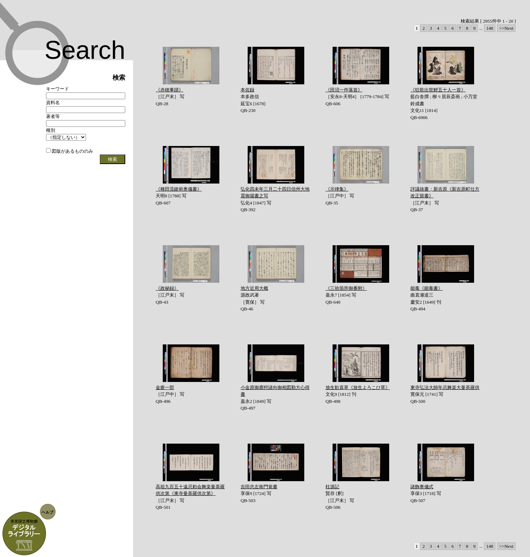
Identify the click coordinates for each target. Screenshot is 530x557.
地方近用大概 (254, 288)
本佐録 (247, 89)
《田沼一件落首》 (344, 89)
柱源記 (332, 486)
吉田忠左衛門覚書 (259, 486)
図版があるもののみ (69, 151)
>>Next (506, 28)
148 (489, 28)
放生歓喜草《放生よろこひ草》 (358, 387)
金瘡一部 (165, 387)
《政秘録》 (167, 288)
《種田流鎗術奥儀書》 (179, 189)
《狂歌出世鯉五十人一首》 (438, 89)
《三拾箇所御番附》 (346, 288)
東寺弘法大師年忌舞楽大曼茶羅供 (444, 387)
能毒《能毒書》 (426, 288)
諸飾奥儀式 (421, 486)
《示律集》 (337, 189)
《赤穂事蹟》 (169, 89)
